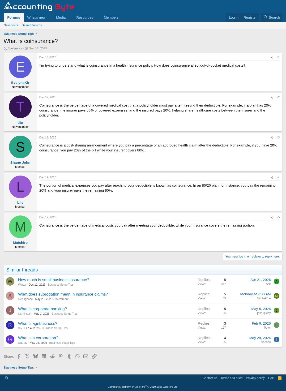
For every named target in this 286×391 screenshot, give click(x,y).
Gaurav (22, 342)
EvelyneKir (15, 48)
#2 (278, 97)
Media (61, 17)
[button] (49, 17)
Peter (267, 327)
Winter (22, 284)
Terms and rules (231, 378)
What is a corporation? (38, 338)
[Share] (272, 57)
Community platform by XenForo (143, 386)
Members (111, 17)
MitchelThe (264, 298)
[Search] (271, 17)
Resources (84, 17)
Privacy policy (255, 378)
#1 (278, 57)
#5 (278, 217)
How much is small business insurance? (53, 280)
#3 (278, 137)
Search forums (32, 25)
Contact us (210, 378)
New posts (11, 25)
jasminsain (25, 313)
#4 (278, 177)
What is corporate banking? (42, 309)
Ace (268, 284)
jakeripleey (264, 313)
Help (271, 378)
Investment (61, 299)
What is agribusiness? (37, 323)
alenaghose (25, 299)
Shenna (266, 342)
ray (20, 328)
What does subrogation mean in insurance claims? (63, 294)
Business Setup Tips (61, 284)
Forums (13, 17)
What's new (36, 17)
